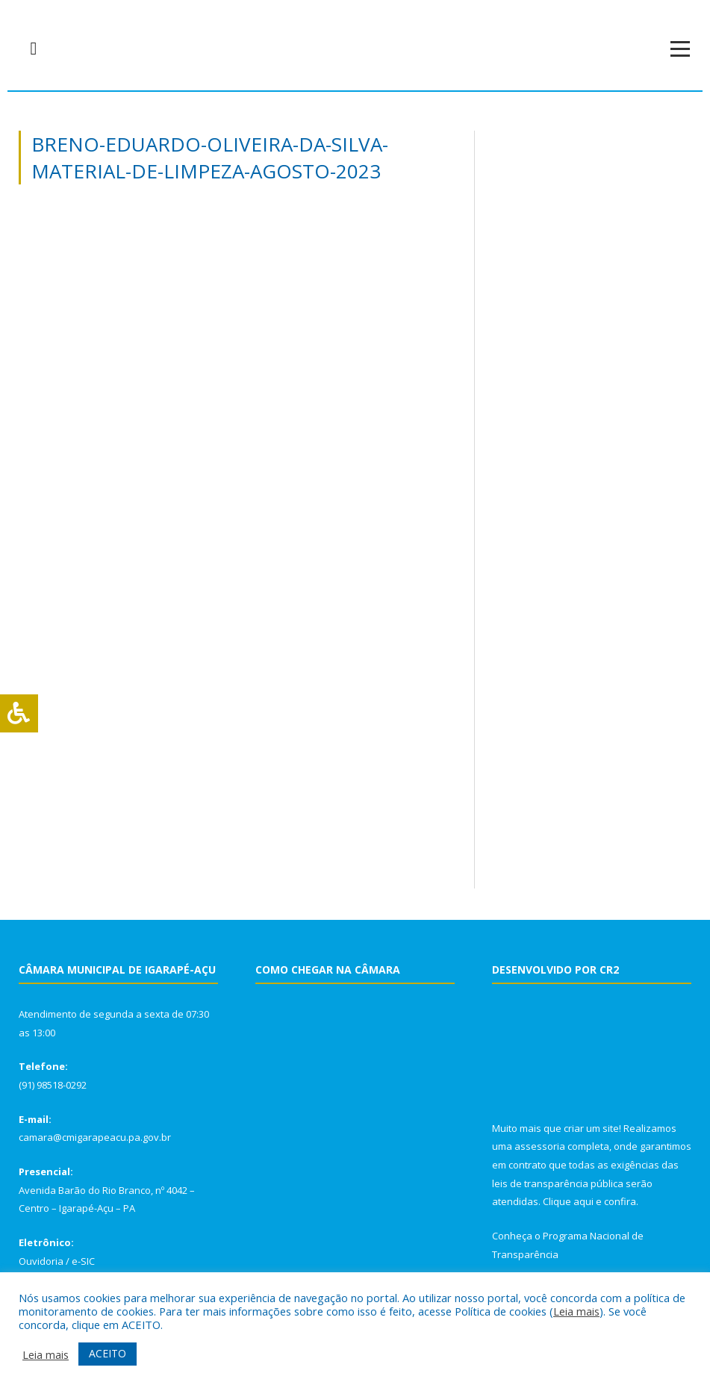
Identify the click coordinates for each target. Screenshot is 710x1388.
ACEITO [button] (107, 1353)
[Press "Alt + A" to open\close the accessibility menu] (19, 713)
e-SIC (83, 1261)
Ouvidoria (41, 1261)
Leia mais (576, 1311)
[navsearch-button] (34, 48)
